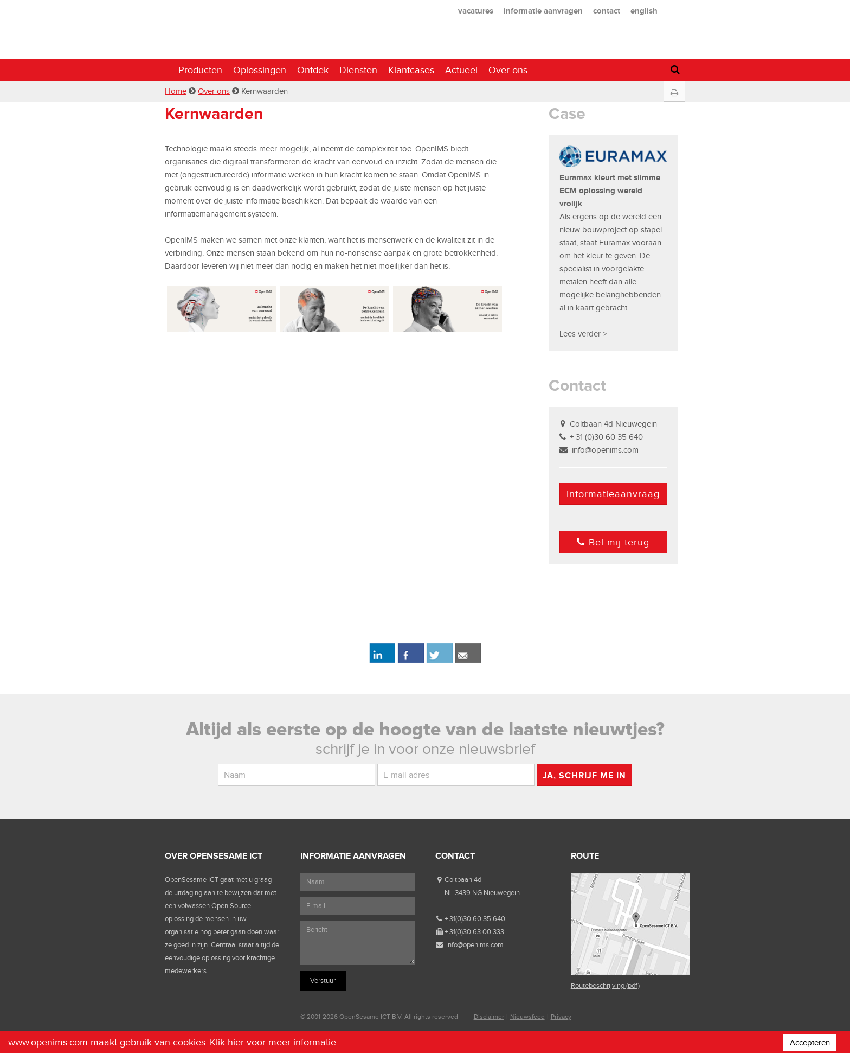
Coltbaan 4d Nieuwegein (613, 424)
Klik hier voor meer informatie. (274, 1042)
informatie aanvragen (543, 10)
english (644, 10)
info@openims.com (605, 450)
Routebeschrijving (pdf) (605, 985)
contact (606, 10)
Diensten (358, 70)
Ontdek (313, 70)
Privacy (561, 1016)
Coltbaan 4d (463, 880)
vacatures (475, 10)
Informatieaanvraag (613, 494)
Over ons (507, 70)
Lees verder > (583, 333)
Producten (200, 70)
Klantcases (411, 70)
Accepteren (810, 1042)
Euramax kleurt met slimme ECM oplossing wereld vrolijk (609, 190)
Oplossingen (259, 70)
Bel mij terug (613, 542)
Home (175, 91)
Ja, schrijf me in (584, 775)
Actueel (461, 70)
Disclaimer (489, 1016)
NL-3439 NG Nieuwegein (482, 893)
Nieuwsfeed (527, 1016)
